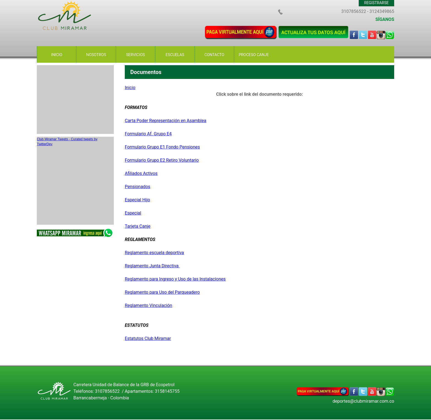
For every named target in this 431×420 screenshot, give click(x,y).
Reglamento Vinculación (148, 305)
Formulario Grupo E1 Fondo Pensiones (162, 147)
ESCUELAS (175, 55)
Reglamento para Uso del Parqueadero (162, 292)
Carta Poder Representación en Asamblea (165, 120)
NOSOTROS (96, 55)
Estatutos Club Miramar (148, 338)
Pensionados (137, 186)
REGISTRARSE (376, 3)
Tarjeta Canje (137, 226)
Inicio (130, 87)
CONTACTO (214, 55)
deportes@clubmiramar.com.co (363, 401)
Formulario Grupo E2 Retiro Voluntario (162, 160)
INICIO (56, 55)
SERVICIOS (135, 55)
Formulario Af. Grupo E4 (148, 133)
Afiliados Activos (141, 173)
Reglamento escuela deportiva (154, 252)
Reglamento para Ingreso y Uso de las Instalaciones (175, 279)
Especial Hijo (137, 199)
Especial (133, 213)
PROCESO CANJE (254, 55)
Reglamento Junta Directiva (152, 265)
